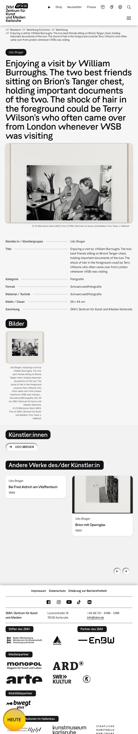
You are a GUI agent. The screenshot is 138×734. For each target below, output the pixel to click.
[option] (26, 376)
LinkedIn (89, 602)
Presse (91, 7)
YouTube (69, 602)
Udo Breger (24, 447)
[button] (69, 182)
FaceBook (48, 602)
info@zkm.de (95, 617)
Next (126, 571)
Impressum (38, 591)
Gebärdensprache (111, 7)
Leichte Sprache (102, 7)
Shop (59, 7)
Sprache (120, 7)
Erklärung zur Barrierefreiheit (87, 591)
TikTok (79, 602)
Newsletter (74, 7)
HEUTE (14, 719)
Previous (117, 571)
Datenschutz (57, 591)
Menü (128, 18)
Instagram (58, 602)
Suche (128, 7)
